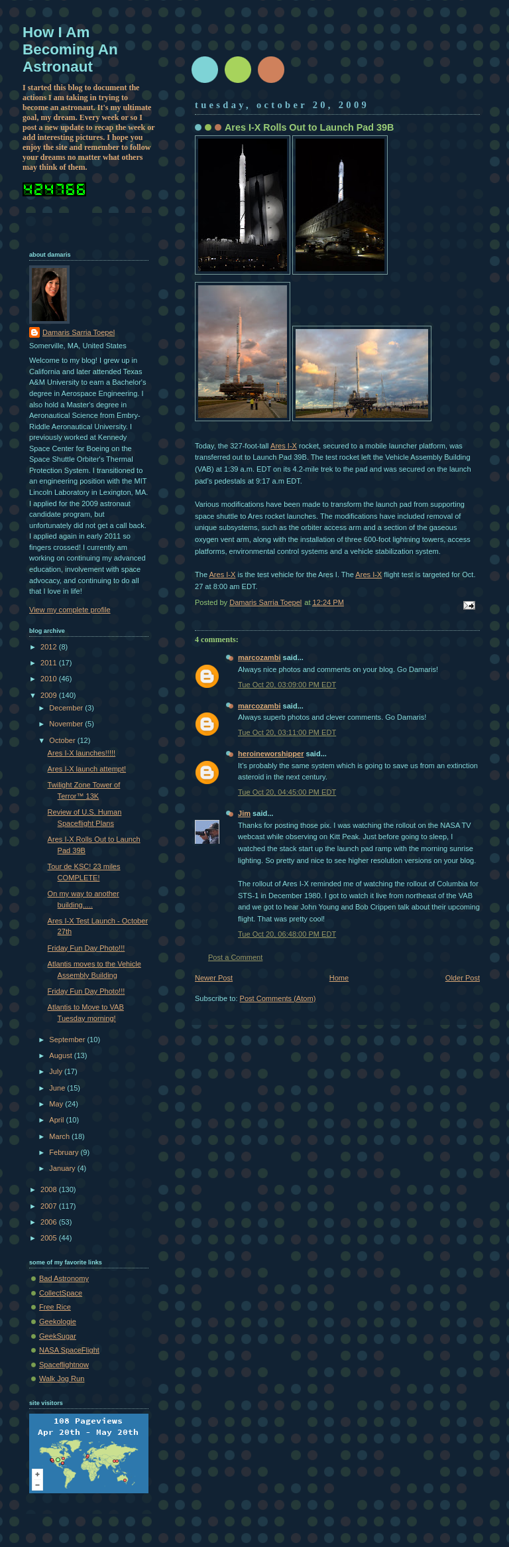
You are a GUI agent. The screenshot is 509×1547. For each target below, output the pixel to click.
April (57, 1120)
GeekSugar (57, 1336)
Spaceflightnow (64, 1365)
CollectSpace (60, 1293)
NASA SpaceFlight (69, 1350)
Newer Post (214, 978)
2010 (49, 679)
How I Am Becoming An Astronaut (70, 49)
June (58, 1088)
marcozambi (259, 657)
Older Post (462, 978)
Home (339, 978)
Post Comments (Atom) (278, 998)
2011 (49, 663)
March (60, 1136)
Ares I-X (283, 446)
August (61, 1055)
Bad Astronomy (64, 1278)
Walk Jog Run (61, 1378)
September (68, 1039)
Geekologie (57, 1321)
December (67, 708)
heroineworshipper (271, 754)
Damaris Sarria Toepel (78, 332)
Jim (244, 813)
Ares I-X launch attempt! (87, 769)
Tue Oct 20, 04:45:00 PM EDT (287, 792)
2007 (49, 1206)
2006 (49, 1222)
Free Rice (55, 1307)
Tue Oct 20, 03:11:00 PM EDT (287, 732)
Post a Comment (235, 957)
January (63, 1168)
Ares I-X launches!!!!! (82, 753)
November (67, 724)
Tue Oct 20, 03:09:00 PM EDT (287, 685)
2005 (49, 1238)
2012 (49, 647)
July (56, 1071)
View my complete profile (70, 610)
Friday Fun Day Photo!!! (86, 948)
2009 (49, 695)
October (63, 740)
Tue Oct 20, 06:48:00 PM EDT (287, 934)
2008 (49, 1189)
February (64, 1152)
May (57, 1104)
